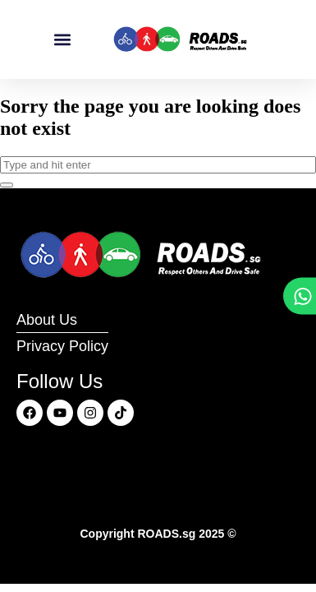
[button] (62, 39)
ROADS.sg (166, 533)
